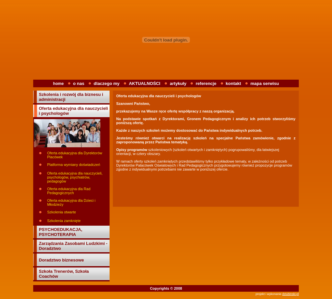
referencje (206, 83)
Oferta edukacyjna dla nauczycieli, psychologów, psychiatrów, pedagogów (75, 177)
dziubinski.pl (290, 294)
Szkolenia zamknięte (64, 221)
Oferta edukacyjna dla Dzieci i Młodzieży (71, 202)
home (58, 83)
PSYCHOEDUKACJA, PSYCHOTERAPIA (60, 232)
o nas (78, 83)
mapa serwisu (264, 83)
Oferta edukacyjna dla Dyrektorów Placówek (74, 155)
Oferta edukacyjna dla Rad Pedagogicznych (68, 191)
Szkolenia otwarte (61, 212)
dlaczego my (107, 83)
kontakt (233, 83)
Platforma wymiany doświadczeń (73, 165)
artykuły (178, 83)
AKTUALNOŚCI (145, 83)
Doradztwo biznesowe (61, 260)
